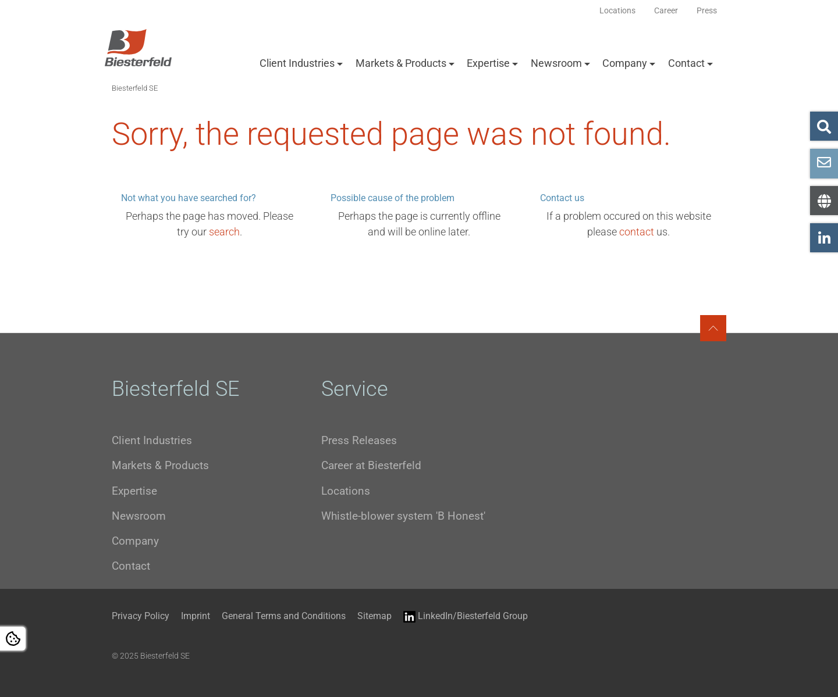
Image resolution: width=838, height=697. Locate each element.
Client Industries (297, 63)
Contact (686, 63)
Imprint (195, 615)
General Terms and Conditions (284, 615)
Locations (345, 491)
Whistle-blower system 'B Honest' (403, 516)
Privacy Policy (140, 615)
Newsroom (556, 63)
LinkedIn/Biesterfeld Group (465, 616)
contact (636, 232)
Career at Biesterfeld (371, 465)
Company (624, 63)
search (224, 232)
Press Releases (359, 440)
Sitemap (374, 615)
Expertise (488, 63)
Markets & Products (401, 63)
